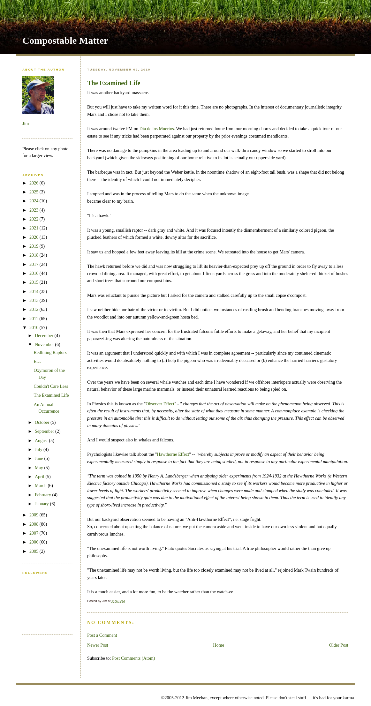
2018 (34, 255)
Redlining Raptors (50, 352)
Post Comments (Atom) (133, 658)
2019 (34, 246)
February (43, 494)
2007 (34, 533)
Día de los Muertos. (157, 128)
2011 (34, 318)
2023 (34, 210)
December (45, 335)
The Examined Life (113, 82)
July (39, 449)
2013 (34, 300)
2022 (34, 219)
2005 (34, 551)
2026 (34, 182)
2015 (34, 282)
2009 (34, 514)
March (41, 485)
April (40, 476)
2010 (34, 327)
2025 (34, 191)
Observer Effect (160, 403)
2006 (34, 542)
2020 (34, 237)
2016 (34, 273)
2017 (34, 264)
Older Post (338, 645)
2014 (34, 291)
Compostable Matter (65, 40)
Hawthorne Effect (173, 454)
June (39, 458)
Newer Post (97, 645)
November (45, 344)
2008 (34, 524)
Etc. (37, 361)
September (45, 431)
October (42, 422)
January (42, 503)
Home (218, 645)
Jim (25, 123)
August (42, 440)
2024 (34, 200)
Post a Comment (102, 635)
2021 (34, 227)
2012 (34, 309)
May (39, 467)
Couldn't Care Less (51, 386)
